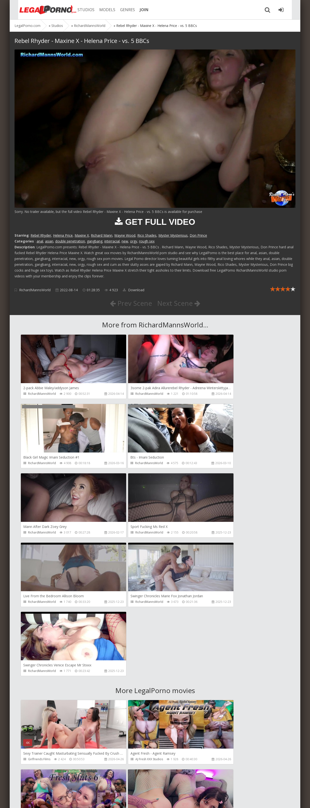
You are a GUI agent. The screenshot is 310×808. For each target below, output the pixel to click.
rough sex (147, 241)
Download (133, 290)
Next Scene (179, 303)
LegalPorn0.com (50, 799)
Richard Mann (101, 235)
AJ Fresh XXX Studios (132, 621)
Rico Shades (146, 235)
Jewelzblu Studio (39, 761)
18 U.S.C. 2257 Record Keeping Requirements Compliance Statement (169, 799)
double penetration (70, 241)
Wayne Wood (124, 235)
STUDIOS (81, 9)
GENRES (122, 9)
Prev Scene (130, 303)
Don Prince (198, 235)
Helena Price (63, 235)
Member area (49, 785)
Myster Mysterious (173, 235)
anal (40, 241)
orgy (133, 241)
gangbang (94, 241)
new (125, 241)
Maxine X (82, 235)
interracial (112, 241)
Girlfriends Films (39, 621)
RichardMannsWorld (35, 290)
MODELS (102, 9)
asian (49, 241)
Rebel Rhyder (41, 235)
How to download (83, 785)
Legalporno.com (41, 9)
